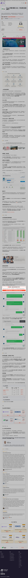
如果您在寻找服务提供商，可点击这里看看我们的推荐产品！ (14, 290)
